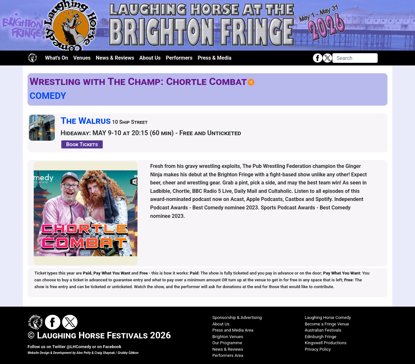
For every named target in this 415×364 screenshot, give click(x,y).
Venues (82, 58)
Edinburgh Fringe (320, 336)
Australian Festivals (323, 330)
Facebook (112, 346)
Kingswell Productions (326, 342)
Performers (179, 58)
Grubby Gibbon (128, 353)
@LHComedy (78, 346)
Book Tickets (82, 144)
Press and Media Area (233, 330)
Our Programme (227, 342)
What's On (56, 58)
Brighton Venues (227, 336)
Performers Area (227, 355)
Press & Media (214, 58)
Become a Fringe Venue (327, 324)
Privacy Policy (318, 349)
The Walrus (86, 120)
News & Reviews (115, 58)
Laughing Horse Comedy (328, 317)
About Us (150, 58)
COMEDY (48, 95)
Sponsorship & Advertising (237, 317)
